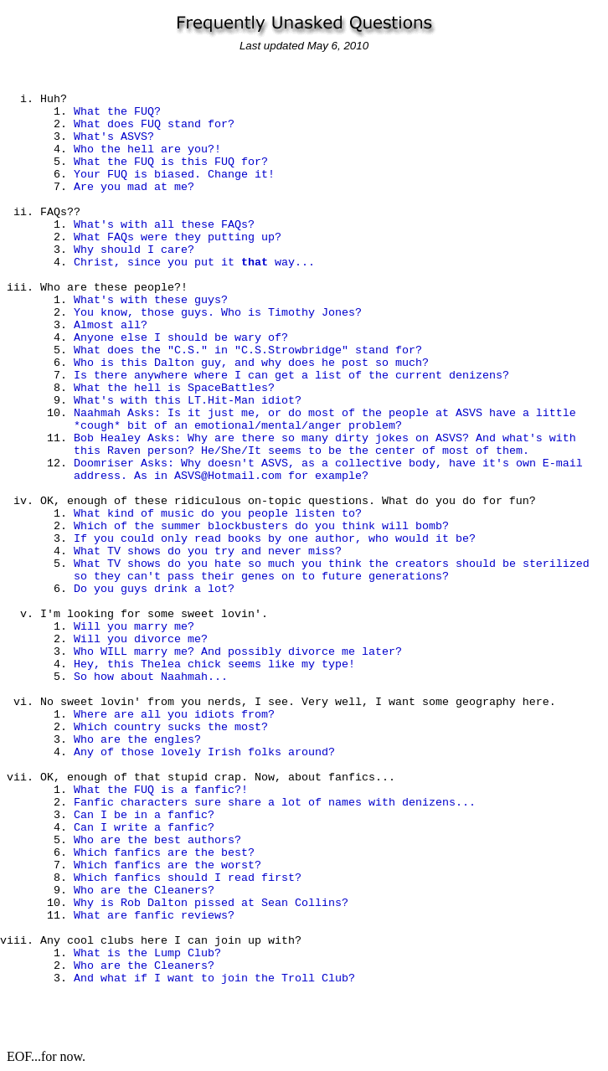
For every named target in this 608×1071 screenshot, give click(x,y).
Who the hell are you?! (147, 149)
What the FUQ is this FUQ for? (171, 162)
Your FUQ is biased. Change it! (174, 174)
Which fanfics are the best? (164, 853)
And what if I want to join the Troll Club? (214, 978)
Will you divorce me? (141, 639)
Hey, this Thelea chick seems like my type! (214, 664)
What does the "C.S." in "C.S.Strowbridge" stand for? (248, 350)
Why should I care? (134, 250)
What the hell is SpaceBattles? (174, 388)
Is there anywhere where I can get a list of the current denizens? (291, 375)
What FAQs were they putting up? (177, 237)
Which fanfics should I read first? (187, 878)
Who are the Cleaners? (144, 890)
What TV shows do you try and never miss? (208, 551)
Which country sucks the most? (171, 727)
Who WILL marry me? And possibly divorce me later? (238, 652)
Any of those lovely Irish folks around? (204, 752)
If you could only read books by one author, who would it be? (275, 539)
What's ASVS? (114, 137)
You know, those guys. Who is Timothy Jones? (218, 312)
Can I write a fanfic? (144, 827)
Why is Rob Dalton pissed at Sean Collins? (211, 903)
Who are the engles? (137, 740)
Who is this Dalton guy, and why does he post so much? (251, 363)
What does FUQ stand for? (154, 124)
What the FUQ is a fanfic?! (161, 790)
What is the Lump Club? (147, 953)
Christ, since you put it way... (194, 262)
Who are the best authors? (157, 840)
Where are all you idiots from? (174, 714)
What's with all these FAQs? (164, 225)
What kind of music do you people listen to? (218, 513)
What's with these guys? (151, 300)
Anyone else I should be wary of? (181, 338)
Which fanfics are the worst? (167, 865)
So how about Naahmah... (151, 677)
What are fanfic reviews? (154, 915)
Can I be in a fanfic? (144, 815)
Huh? (53, 99)
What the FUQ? (117, 112)
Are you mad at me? (134, 187)
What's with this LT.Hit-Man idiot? (187, 400)
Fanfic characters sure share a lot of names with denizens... (275, 802)
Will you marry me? (134, 626)
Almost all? (110, 325)
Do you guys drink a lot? (154, 589)
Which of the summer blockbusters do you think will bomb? (261, 526)
